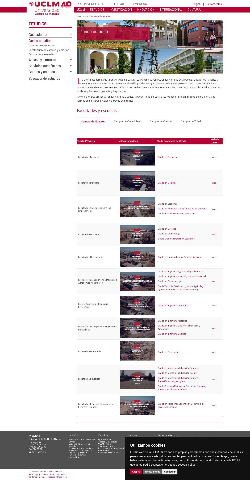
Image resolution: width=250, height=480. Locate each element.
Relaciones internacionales (82, 439)
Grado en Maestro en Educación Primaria (178, 368)
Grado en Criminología (169, 233)
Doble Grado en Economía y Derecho (176, 213)
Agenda (72, 446)
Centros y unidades (43, 71)
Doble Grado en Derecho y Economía (176, 238)
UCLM (81, 9)
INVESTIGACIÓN (121, 9)
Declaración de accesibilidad (42, 476)
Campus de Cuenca (161, 121)
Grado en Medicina (167, 182)
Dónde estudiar (40, 40)
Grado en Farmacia (167, 157)
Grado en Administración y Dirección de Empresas (182, 208)
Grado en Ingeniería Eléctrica (172, 333)
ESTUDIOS (97, 9)
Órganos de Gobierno (79, 443)
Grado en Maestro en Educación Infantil (177, 372)
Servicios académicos (45, 65)
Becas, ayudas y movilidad (111, 448)
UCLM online (104, 443)
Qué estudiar (38, 34)
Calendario (103, 450)
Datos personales (58, 474)
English (197, 4)
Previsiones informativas (81, 448)
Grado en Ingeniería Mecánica (172, 320)
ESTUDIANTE (119, 4)
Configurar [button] (170, 471)
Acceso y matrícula (42, 59)
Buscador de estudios (44, 78)
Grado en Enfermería (168, 352)
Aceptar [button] (136, 471)
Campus (73, 441)
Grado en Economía (167, 203)
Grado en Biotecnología (169, 281)
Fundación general (78, 454)
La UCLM (74, 435)
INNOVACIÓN (145, 9)
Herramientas (214, 4)
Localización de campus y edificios (49, 49)
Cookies (44, 474)
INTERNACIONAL (171, 9)
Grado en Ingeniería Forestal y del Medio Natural (182, 276)
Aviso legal (33, 474)
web (214, 157)
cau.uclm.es (37, 452)
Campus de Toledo (191, 121)
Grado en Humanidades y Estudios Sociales (179, 257)
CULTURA (194, 9)
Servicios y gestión (78, 452)
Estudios (37, 24)
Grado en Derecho (167, 228)
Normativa (74, 457)
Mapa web (62, 476)
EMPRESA (140, 4)
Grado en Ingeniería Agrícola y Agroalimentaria (181, 271)
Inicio (79, 16)
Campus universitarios (42, 45)
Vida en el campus (107, 446)
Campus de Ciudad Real (127, 121)
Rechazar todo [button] (152, 471)
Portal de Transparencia (81, 450)
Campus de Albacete (93, 121)
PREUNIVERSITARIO (91, 4)
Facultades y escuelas (42, 54)
